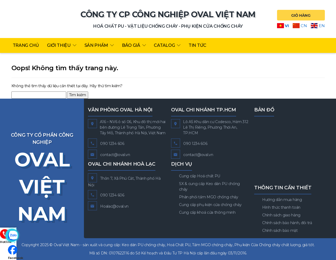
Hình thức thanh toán (281, 207)
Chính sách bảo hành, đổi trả (287, 222)
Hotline (8, 217)
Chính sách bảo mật (280, 230)
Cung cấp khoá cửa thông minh (207, 212)
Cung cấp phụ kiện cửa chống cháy (210, 204)
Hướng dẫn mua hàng (282, 199)
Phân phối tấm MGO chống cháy (208, 197)
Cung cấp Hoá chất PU (199, 176)
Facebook (8, 252)
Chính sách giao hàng (281, 215)
